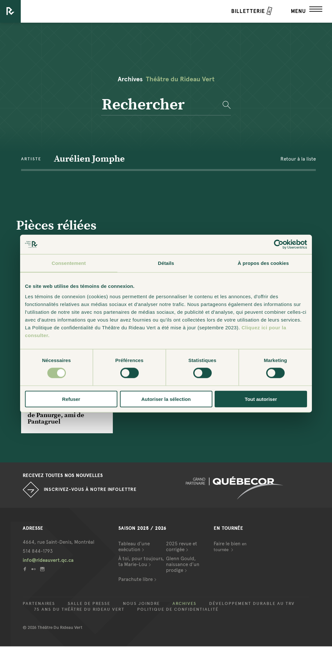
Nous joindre (141, 604)
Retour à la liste (298, 159)
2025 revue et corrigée (181, 547)
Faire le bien (230, 547)
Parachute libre (135, 580)
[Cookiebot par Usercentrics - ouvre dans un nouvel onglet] (278, 244)
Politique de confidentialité (178, 610)
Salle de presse (89, 604)
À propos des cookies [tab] (263, 263)
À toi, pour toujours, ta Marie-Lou (141, 562)
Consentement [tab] (69, 263)
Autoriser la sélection (166, 399)
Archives (184, 604)
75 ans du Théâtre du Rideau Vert (79, 610)
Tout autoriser (261, 399)
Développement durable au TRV (252, 604)
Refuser (71, 399)
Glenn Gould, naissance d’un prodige (182, 565)
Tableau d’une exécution (134, 547)
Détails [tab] (166, 263)
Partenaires (39, 604)
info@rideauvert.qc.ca (48, 561)
